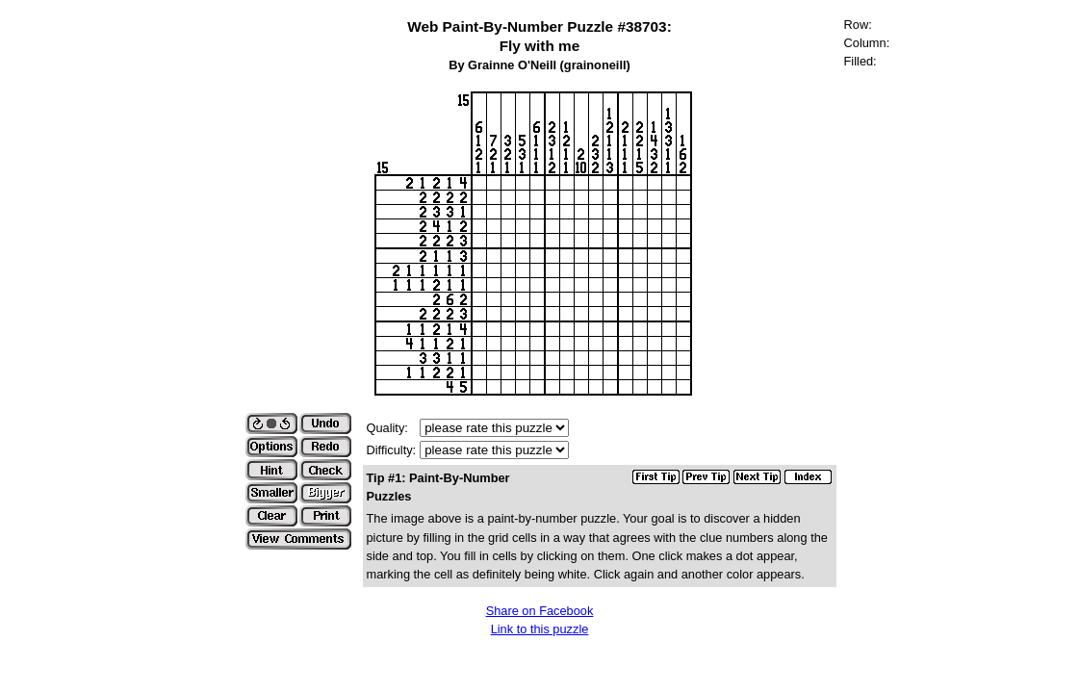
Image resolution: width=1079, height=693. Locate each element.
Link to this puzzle (540, 629)
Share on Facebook (540, 610)
